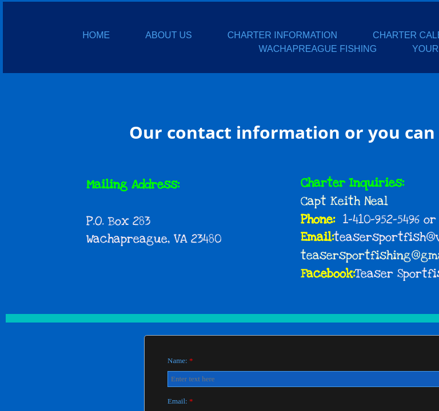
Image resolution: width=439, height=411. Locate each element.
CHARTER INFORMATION (282, 35)
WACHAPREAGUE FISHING (318, 49)
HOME (96, 35)
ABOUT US (168, 35)
